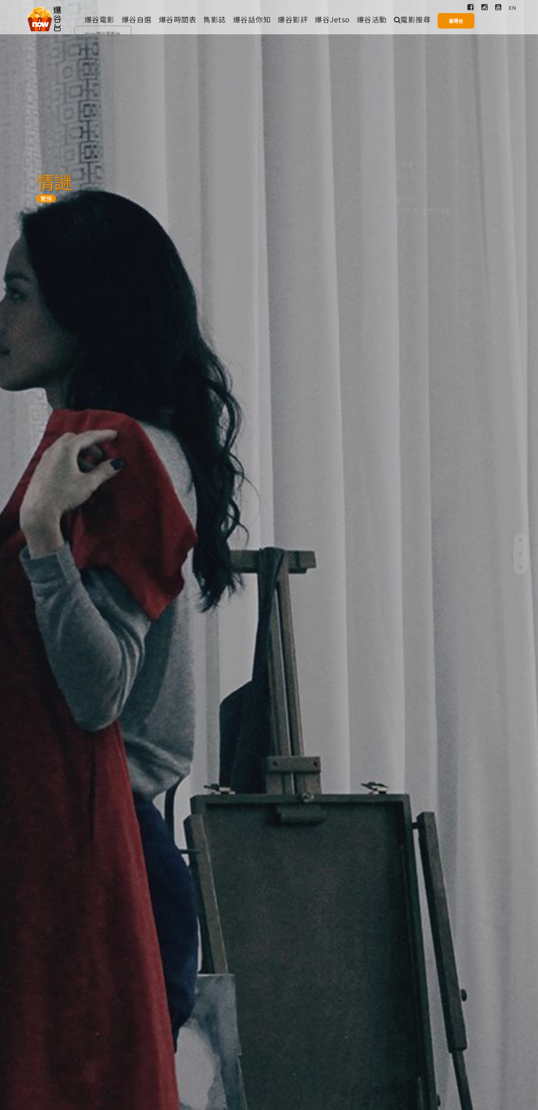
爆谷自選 (137, 19)
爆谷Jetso (332, 19)
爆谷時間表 (178, 19)
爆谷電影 (99, 19)
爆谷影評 (293, 19)
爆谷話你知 (252, 19)
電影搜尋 (412, 19)
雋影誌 (214, 19)
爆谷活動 (372, 19)
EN (512, 7)
